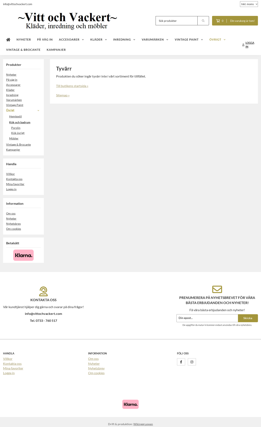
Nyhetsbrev (13, 223)
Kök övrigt (17, 133)
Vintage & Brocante (23, 49)
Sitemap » (63, 95)
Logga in (11, 189)
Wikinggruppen (143, 424)
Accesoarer (71, 39)
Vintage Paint (189, 39)
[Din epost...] (207, 318)
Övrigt (217, 39)
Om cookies (13, 228)
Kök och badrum (25, 122)
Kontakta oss (14, 179)
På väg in (45, 39)
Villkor (10, 174)
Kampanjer (56, 49)
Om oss (10, 213)
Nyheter (24, 39)
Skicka (247, 318)
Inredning (124, 39)
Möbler (25, 138)
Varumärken (155, 39)
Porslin (15, 127)
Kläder (98, 39)
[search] (203, 20)
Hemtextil (25, 116)
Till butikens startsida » (72, 86)
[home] (8, 40)
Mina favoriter (15, 184)
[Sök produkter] (177, 20)
